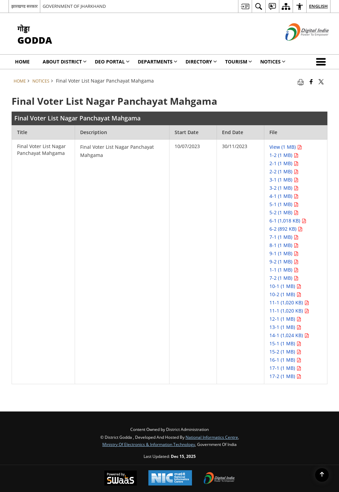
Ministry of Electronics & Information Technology (148, 444)
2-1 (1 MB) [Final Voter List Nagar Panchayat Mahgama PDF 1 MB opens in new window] (283, 163)
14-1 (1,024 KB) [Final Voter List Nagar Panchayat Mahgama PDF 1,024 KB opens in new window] (289, 335)
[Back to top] (322, 475)
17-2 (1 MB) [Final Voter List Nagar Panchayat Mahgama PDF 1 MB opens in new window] (285, 376)
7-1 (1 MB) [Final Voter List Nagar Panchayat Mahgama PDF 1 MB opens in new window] (283, 237)
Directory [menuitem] (201, 61)
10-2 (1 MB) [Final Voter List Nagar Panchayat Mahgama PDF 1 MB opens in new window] (285, 294)
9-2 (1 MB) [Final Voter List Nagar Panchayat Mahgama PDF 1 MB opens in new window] (283, 261)
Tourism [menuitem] (238, 61)
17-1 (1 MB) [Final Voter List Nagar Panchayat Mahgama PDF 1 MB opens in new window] (285, 368)
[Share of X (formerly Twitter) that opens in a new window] (321, 81)
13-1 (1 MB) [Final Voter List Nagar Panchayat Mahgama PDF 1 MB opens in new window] (285, 327)
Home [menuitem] (22, 61)
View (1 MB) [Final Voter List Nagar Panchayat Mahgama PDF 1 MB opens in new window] (285, 147)
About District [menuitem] (65, 61)
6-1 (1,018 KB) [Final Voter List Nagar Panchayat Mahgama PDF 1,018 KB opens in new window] (287, 220)
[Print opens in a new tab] (301, 81)
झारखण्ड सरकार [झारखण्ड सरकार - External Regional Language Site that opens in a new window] (24, 6)
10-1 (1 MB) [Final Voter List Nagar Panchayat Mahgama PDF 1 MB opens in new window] (285, 286)
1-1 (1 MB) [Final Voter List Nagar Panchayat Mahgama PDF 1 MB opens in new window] (283, 269)
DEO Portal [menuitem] (112, 61)
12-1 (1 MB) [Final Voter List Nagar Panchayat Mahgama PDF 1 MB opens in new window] (285, 319)
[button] (322, 62)
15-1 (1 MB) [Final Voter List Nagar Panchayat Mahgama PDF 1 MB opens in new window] (285, 343)
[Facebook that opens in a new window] (311, 81)
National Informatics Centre (212, 437)
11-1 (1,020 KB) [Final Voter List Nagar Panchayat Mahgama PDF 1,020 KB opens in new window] (289, 302)
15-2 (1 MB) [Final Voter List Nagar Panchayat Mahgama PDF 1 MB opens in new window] (285, 351)
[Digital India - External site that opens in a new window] (298, 46)
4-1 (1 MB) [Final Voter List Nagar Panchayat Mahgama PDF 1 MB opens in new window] (283, 196)
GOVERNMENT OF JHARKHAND (74, 6)
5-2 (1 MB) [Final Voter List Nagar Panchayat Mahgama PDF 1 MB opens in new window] (283, 212)
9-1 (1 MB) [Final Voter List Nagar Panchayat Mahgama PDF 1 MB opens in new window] (283, 253)
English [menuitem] (318, 6)
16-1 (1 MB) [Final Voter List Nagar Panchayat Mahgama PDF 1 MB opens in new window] (285, 360)
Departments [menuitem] (157, 61)
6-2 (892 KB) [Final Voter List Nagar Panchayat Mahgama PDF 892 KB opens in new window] (286, 229)
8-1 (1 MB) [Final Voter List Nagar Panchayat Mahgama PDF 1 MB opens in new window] (283, 245)
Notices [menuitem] (272, 61)
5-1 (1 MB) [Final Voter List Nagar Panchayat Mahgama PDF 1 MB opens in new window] (283, 204)
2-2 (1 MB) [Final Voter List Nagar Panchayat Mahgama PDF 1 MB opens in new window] (283, 171)
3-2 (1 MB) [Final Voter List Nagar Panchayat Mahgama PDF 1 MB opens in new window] (283, 188)
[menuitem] (245, 6)
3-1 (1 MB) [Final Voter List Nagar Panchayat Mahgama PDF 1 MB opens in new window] (283, 179)
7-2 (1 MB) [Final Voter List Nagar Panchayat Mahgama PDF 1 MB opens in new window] (283, 278)
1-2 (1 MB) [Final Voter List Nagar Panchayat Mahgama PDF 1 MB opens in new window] (283, 155)
